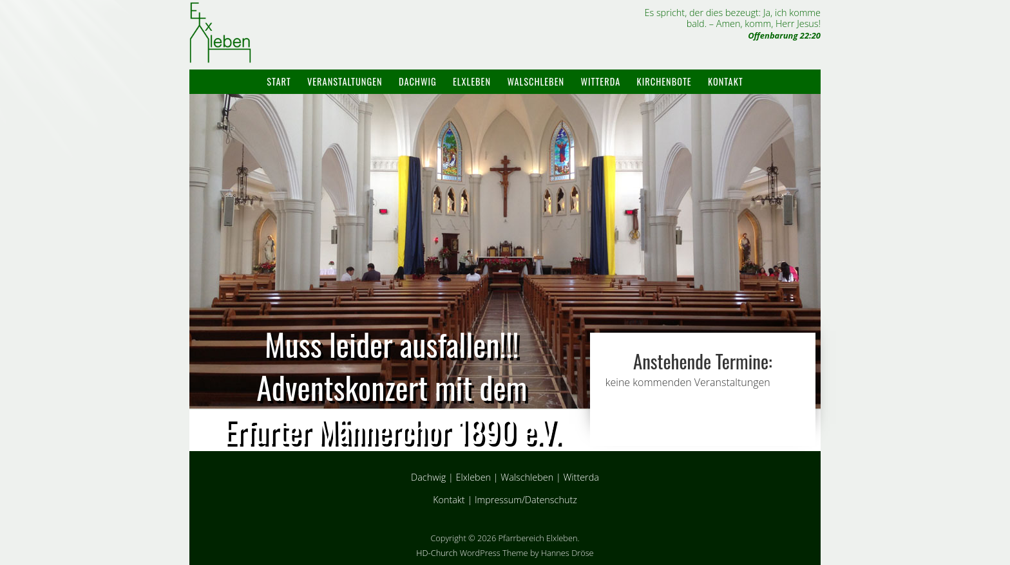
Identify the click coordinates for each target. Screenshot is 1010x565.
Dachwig (418, 81)
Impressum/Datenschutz (526, 500)
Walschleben (535, 81)
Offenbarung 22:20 (784, 35)
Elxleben (472, 81)
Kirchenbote (664, 81)
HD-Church (436, 553)
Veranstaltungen (345, 81)
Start (279, 81)
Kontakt (725, 81)
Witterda (600, 81)
